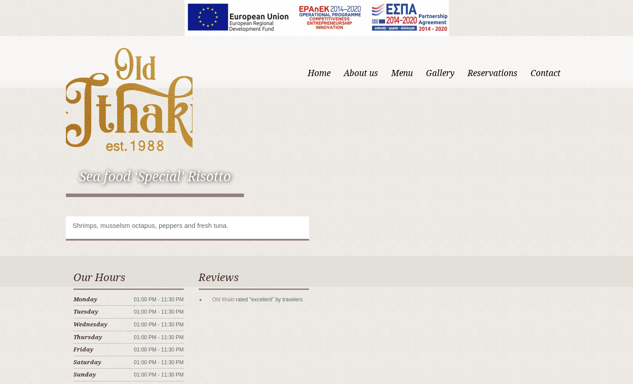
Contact (545, 73)
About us (361, 73)
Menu (402, 73)
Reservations (492, 73)
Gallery (440, 73)
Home (319, 73)
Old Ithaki (223, 299)
